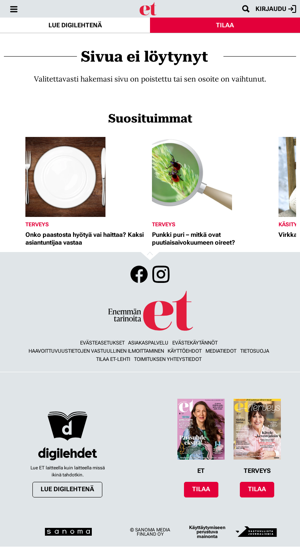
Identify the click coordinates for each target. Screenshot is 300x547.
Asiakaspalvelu (148, 343)
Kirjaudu (275, 9)
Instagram (161, 274)
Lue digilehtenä (75, 25)
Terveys (37, 224)
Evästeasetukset (102, 343)
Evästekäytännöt (195, 343)
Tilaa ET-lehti (113, 359)
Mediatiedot (220, 351)
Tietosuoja (254, 351)
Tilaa (225, 25)
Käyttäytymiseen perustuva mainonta (207, 532)
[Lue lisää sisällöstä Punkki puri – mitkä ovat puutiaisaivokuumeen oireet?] (213, 177)
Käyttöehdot (185, 351)
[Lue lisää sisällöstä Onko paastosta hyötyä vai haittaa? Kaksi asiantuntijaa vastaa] (86, 177)
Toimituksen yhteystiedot (168, 359)
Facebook (139, 274)
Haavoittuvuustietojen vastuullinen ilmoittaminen (96, 351)
